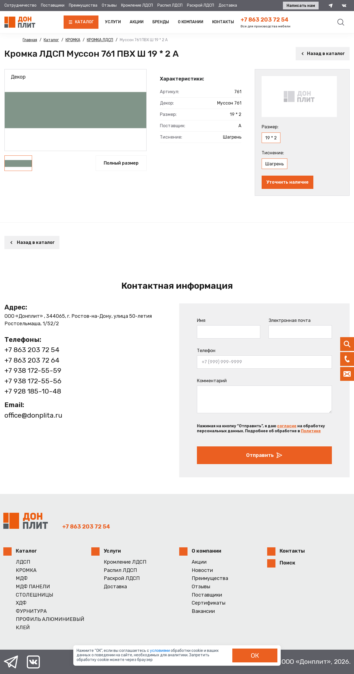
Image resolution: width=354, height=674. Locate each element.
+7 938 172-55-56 (32, 381)
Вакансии (203, 611)
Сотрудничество (20, 5)
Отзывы (109, 5)
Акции (137, 22)
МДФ (22, 578)
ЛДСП (23, 562)
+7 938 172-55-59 (32, 370)
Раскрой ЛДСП (200, 5)
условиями (160, 650)
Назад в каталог (322, 53)
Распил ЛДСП (170, 5)
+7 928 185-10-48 (32, 391)
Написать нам (301, 5)
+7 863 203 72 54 (264, 19)
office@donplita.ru (33, 415)
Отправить (264, 455)
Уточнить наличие (287, 182)
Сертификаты (208, 603)
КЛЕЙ (23, 628)
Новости (202, 570)
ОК (255, 655)
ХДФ (21, 603)
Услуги (113, 22)
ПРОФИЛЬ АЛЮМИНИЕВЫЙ (50, 619)
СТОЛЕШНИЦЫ (34, 595)
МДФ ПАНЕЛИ (33, 587)
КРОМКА (26, 570)
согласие (286, 426)
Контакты (223, 22)
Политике (311, 431)
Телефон (206, 350)
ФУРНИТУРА (31, 611)
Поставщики (52, 5)
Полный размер (121, 163)
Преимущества (83, 5)
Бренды (160, 22)
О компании (190, 22)
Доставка (227, 5)
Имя (201, 320)
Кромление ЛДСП (137, 5)
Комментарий (212, 380)
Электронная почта (290, 320)
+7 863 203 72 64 (31, 360)
